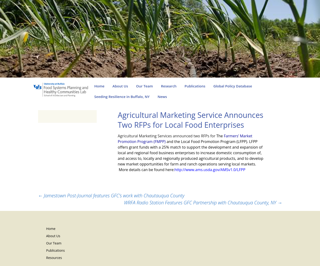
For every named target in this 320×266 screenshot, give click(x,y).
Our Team (144, 86)
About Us (120, 86)
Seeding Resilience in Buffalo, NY (122, 96)
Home (99, 86)
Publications (195, 86)
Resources (54, 257)
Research (168, 86)
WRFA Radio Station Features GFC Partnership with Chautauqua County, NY (203, 202)
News (162, 96)
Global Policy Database (232, 86)
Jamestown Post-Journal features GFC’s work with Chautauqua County (111, 195)
